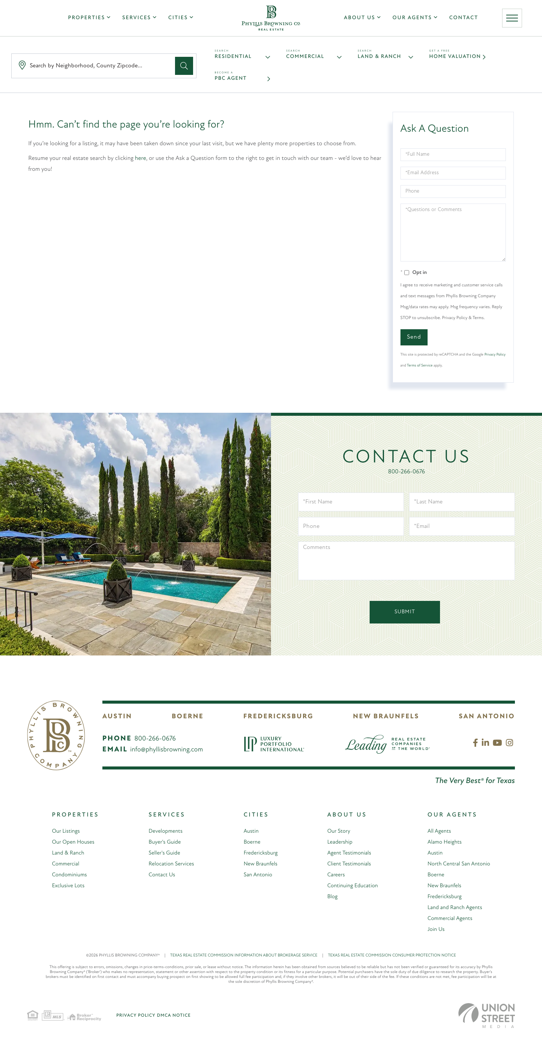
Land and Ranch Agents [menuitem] (453, 909)
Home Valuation (457, 57)
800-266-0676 (406, 473)
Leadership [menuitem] (336, 844)
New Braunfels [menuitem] (257, 865)
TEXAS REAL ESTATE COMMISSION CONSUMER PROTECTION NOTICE (392, 957)
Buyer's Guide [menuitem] (161, 844)
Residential (234, 57)
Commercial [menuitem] (65, 865)
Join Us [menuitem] (433, 931)
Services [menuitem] (134, 19)
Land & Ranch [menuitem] (67, 854)
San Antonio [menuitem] (254, 876)
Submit (404, 613)
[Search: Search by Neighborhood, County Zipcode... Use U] (95, 66)
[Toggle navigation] (515, 19)
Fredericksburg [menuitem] (257, 854)
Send (414, 339)
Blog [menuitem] (328, 898)
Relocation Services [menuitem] (168, 865)
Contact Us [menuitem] (158, 876)
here (140, 160)
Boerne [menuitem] (248, 844)
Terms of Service (419, 367)
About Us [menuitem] (362, 19)
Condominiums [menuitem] (69, 876)
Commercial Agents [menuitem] (448, 920)
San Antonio (487, 718)
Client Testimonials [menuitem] (346, 865)
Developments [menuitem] (162, 833)
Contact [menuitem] (465, 19)
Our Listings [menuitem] (65, 833)
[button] (184, 67)
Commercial (306, 57)
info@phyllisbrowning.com (166, 751)
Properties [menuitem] (84, 19)
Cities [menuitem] (176, 19)
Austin (117, 718)
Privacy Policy (494, 356)
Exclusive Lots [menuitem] (67, 887)
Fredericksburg (278, 718)
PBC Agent (231, 80)
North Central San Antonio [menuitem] (458, 865)
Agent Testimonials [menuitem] (346, 854)
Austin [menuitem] (247, 833)
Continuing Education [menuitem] (350, 887)
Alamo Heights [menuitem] (442, 844)
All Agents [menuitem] (436, 833)
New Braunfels (386, 718)
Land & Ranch (381, 57)
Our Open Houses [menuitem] (73, 844)
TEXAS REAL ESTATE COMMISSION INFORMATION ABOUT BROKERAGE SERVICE (249, 957)
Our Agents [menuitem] (414, 19)
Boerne (188, 718)
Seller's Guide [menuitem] (161, 854)
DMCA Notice (174, 1017)
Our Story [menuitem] (335, 833)
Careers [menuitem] (332, 876)
